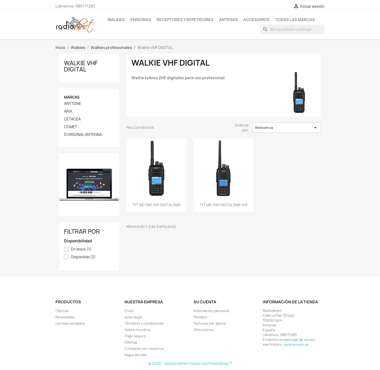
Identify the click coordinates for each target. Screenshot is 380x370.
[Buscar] (293, 29)
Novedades (64, 317)
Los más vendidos (70, 323)
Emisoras (140, 19)
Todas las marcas (295, 19)
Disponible (83, 257)
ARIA (68, 111)
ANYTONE (72, 103)
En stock (81, 249)
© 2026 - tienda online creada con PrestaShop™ (190, 363)
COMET (70, 127)
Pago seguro (135, 336)
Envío (129, 310)
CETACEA (72, 119)
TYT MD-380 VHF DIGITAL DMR (156, 205)
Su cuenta (205, 302)
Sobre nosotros (138, 329)
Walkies (116, 19)
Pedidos (200, 317)
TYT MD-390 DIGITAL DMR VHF (223, 205)
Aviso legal (133, 317)
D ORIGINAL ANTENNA (83, 134)
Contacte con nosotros (144, 348)
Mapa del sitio (136, 355)
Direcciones (204, 329)
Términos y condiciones (144, 323)
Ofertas (61, 310)
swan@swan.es (296, 344)
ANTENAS (228, 19)
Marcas (71, 97)
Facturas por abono (210, 323)
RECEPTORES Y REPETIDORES (185, 19)
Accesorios (256, 19)
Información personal (211, 310)
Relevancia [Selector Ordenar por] (286, 128)
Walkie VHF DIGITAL (81, 66)
